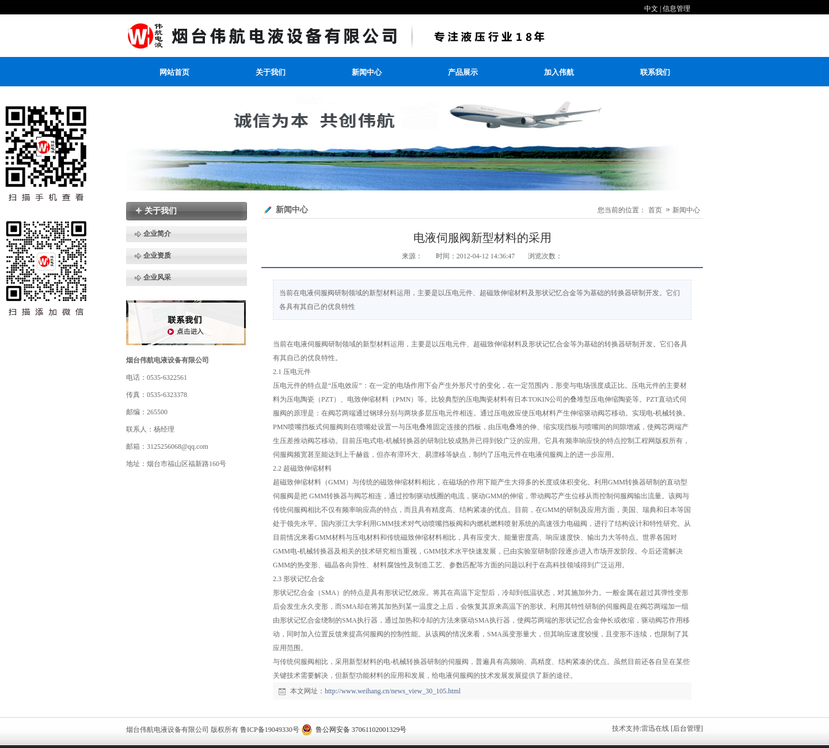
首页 (655, 210)
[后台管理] (687, 728)
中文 (651, 9)
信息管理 (676, 9)
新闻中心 (686, 210)
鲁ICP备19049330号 (269, 730)
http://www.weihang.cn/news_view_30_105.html (393, 691)
